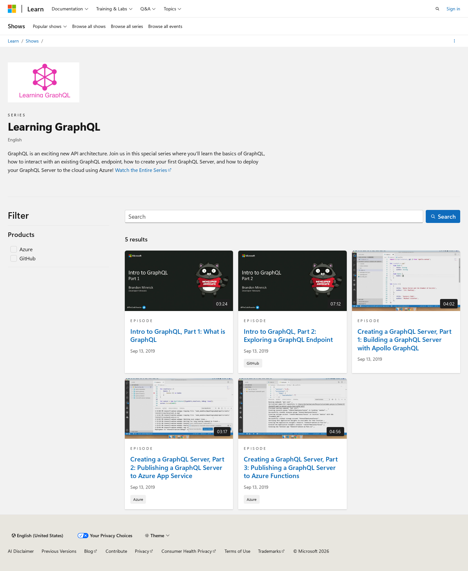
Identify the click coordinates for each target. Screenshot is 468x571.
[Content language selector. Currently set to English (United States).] (37, 535)
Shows (33, 41)
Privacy (142, 551)
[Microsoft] (12, 9)
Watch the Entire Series (141, 169)
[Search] (274, 216)
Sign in (453, 9)
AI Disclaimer (21, 551)
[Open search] (437, 9)
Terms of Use (237, 551)
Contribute (116, 551)
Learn (14, 41)
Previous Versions (59, 551)
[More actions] (454, 41)
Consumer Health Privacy (187, 551)
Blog (88, 551)
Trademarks (269, 551)
